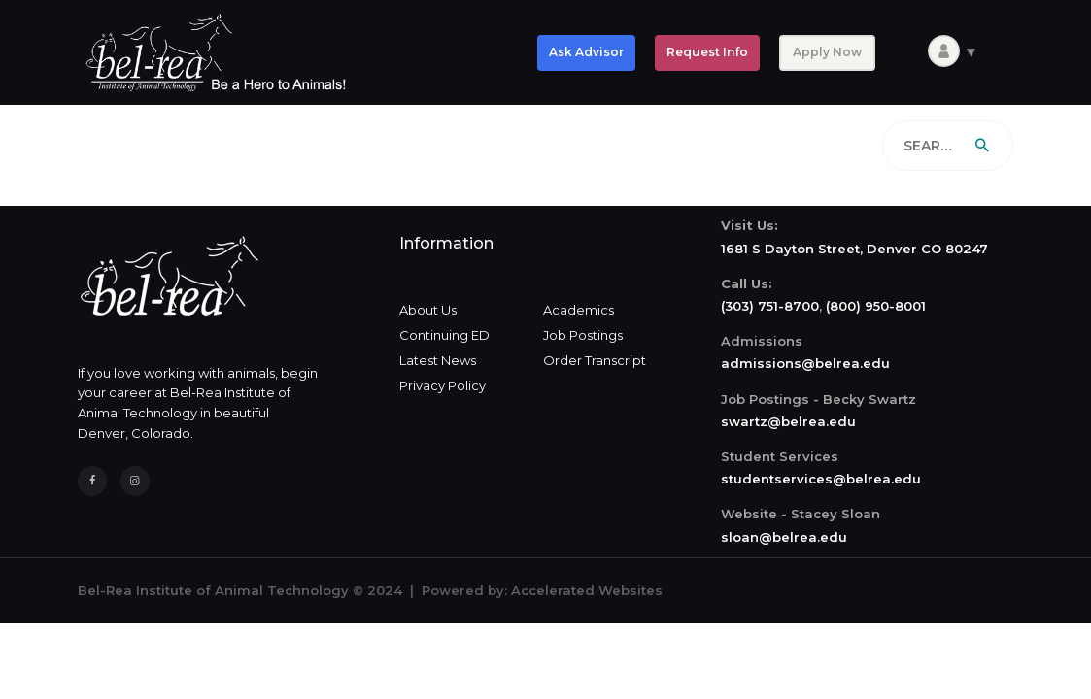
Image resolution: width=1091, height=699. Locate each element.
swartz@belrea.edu (788, 421)
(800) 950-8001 (876, 306)
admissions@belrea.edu (805, 363)
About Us (428, 309)
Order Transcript (594, 360)
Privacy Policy (442, 385)
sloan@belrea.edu (784, 537)
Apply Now (827, 52)
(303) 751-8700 (770, 306)
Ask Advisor (586, 52)
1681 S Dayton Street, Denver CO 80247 (854, 248)
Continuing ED (444, 335)
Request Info (707, 52)
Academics (578, 309)
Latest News (437, 360)
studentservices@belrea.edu (821, 478)
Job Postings (583, 335)
